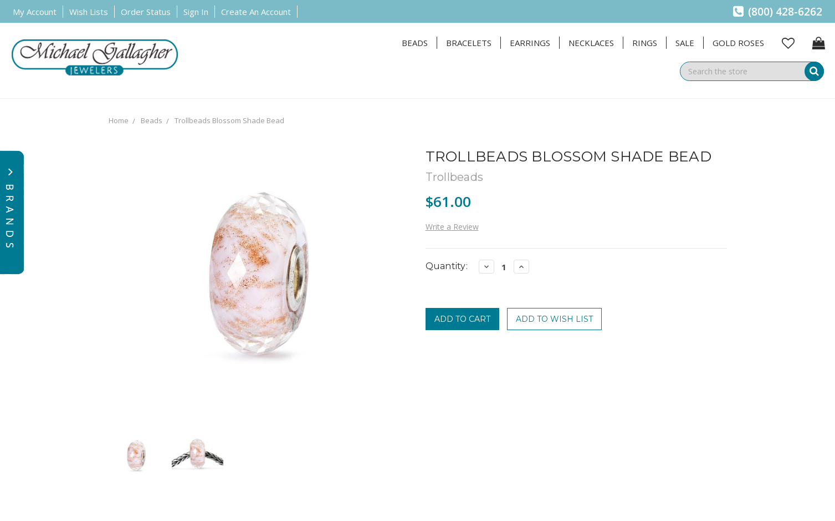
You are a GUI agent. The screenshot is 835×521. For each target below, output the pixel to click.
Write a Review (452, 226)
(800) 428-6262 (777, 11)
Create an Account (256, 11)
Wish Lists (88, 11)
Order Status (146, 11)
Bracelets (468, 42)
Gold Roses (738, 42)
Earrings (530, 42)
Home (119, 120)
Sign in (195, 11)
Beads (415, 42)
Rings (644, 42)
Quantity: (447, 266)
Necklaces (591, 42)
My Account (35, 11)
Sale (684, 42)
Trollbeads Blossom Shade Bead (229, 120)
